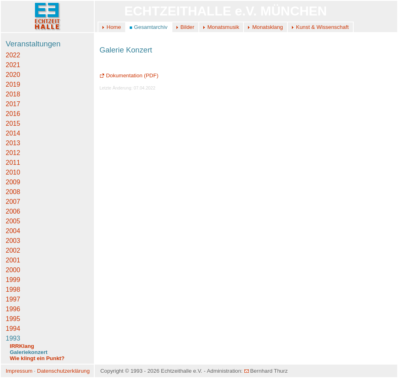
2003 (13, 240)
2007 (13, 201)
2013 (13, 143)
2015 (13, 123)
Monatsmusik (223, 27)
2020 (13, 74)
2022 (13, 55)
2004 (13, 230)
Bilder (187, 27)
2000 (13, 270)
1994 (13, 328)
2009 (13, 182)
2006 (13, 211)
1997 (13, 299)
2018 (13, 94)
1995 (13, 318)
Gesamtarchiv (150, 27)
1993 (13, 338)
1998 (13, 289)
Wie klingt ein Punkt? (37, 358)
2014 (13, 133)
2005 (13, 221)
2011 (13, 162)
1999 (13, 279)
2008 (13, 191)
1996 (13, 309)
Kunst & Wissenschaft (322, 27)
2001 (13, 260)
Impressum (19, 371)
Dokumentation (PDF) (129, 75)
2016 (13, 113)
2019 (13, 84)
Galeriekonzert (29, 352)
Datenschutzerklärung (63, 371)
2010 (13, 172)
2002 (13, 250)
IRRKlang (22, 346)
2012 (13, 152)
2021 (13, 64)
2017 (13, 104)
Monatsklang (267, 27)
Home (114, 27)
